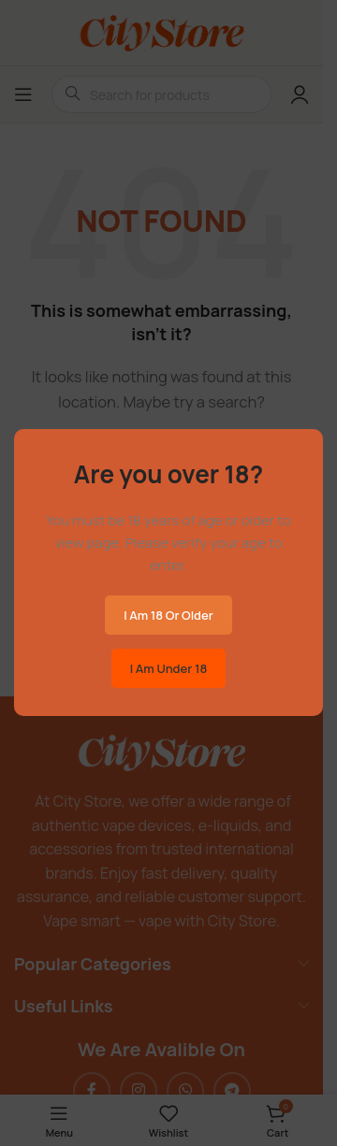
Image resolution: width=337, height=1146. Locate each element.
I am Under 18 (168, 668)
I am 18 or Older (168, 615)
